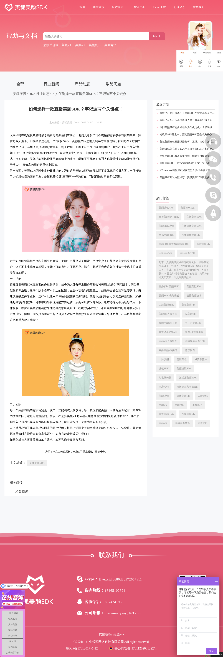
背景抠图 (190, 350)
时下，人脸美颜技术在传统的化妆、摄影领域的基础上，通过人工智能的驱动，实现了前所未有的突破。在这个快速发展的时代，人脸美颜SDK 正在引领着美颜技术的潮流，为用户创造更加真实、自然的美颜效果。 (184, 270)
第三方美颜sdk (193, 323)
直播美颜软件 (182, 423)
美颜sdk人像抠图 (168, 341)
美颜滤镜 (164, 396)
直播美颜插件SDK (169, 216)
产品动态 (82, 84)
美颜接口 (180, 405)
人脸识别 (164, 359)
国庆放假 (164, 386)
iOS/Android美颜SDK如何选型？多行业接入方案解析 (188, 170)
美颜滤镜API (166, 207)
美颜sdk (163, 423)
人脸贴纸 (203, 396)
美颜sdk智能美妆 (194, 332)
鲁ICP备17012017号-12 (82, 648)
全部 (20, 84)
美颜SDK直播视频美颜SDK (174, 244)
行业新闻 (51, 84)
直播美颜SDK (37, 462)
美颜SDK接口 (188, 207)
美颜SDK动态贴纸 (169, 295)
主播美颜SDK (194, 216)
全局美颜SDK (166, 235)
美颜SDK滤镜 (166, 226)
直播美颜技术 (194, 295)
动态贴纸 (203, 423)
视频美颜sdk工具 (168, 323)
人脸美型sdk (165, 253)
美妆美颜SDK (187, 253)
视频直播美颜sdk (191, 235)
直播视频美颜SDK (195, 341)
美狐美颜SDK (23, 94)
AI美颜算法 (200, 359)
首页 (82, 7)
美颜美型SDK (194, 286)
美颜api (163, 405)
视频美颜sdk (188, 414)
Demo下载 (159, 7)
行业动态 (179, 7)
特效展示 (117, 7)
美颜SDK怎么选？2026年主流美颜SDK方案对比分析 (188, 148)
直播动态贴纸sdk (168, 332)
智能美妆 (182, 359)
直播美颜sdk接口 (168, 350)
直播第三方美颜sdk (187, 386)
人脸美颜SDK (166, 304)
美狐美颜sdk (188, 304)
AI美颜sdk (190, 313)
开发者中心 (138, 7)
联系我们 (198, 7)
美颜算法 (197, 405)
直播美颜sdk (183, 396)
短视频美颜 (165, 377)
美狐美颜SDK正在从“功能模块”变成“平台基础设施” (188, 163)
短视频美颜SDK (188, 377)
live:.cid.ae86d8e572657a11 (120, 579)
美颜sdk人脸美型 (168, 313)
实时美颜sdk (203, 244)
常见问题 (113, 84)
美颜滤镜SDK (184, 368)
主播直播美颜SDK (192, 226)
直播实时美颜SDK (169, 286)
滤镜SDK (164, 368)
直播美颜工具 (166, 414)
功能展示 (98, 7)
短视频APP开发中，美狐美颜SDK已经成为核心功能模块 (191, 134)
